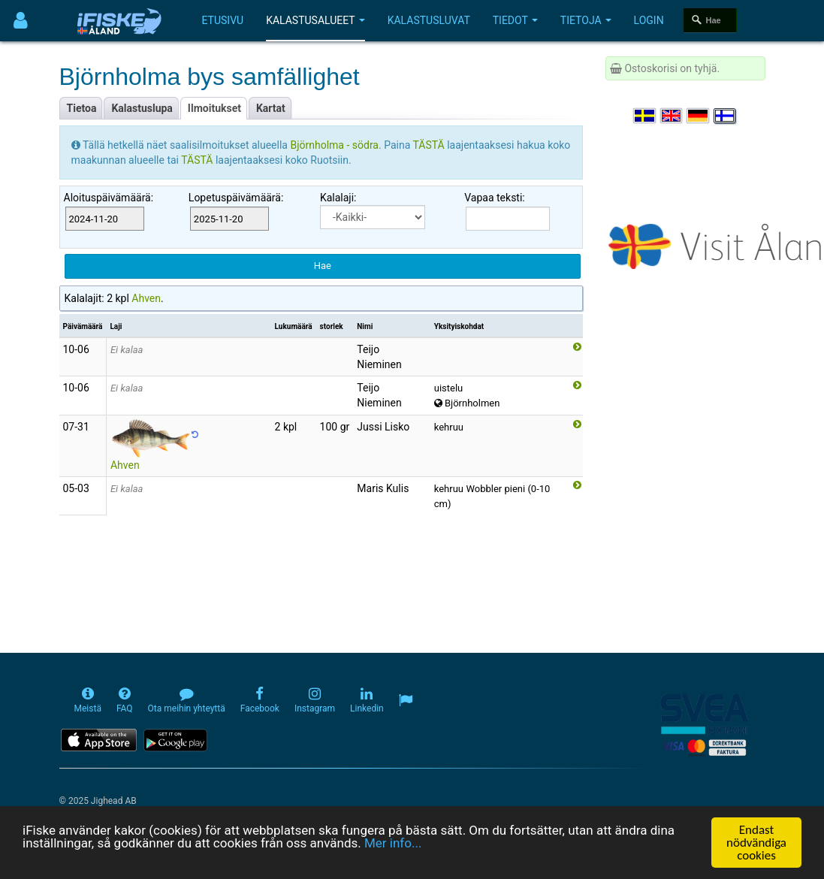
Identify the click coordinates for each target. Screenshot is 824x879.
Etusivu (223, 20)
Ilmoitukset (214, 108)
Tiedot (515, 20)
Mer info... (392, 842)
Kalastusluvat (429, 20)
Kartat (270, 108)
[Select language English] (672, 116)
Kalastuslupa (141, 108)
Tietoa (82, 108)
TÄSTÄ (429, 145)
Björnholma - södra (334, 145)
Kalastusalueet (315, 20)
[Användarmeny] (20, 20)
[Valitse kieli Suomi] (725, 116)
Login (649, 20)
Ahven (146, 298)
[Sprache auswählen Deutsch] (698, 116)
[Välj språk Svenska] (645, 116)
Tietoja (585, 20)
